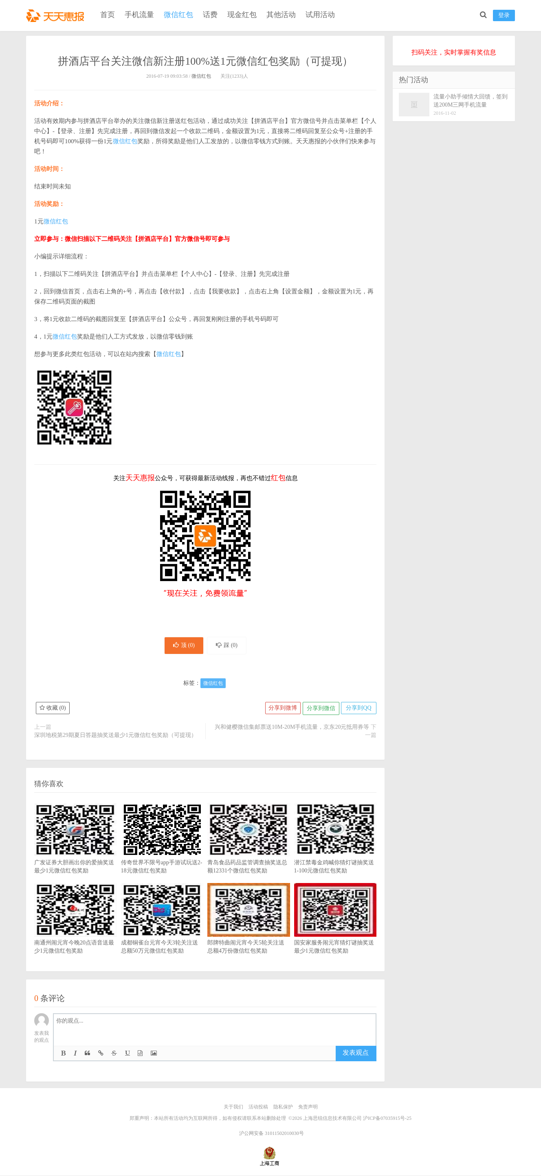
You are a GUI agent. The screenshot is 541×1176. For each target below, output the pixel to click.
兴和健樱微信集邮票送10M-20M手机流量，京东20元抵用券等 (292, 728)
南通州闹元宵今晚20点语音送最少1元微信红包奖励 (75, 932)
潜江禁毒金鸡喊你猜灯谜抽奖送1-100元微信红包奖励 (335, 851)
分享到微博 (280, 709)
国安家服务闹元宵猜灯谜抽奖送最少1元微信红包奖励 (335, 932)
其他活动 (281, 15)
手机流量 (139, 15)
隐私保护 (283, 1108)
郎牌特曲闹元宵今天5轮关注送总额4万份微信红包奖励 (248, 932)
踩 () (228, 646)
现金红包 (242, 15)
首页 (107, 15)
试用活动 (320, 15)
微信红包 (178, 15)
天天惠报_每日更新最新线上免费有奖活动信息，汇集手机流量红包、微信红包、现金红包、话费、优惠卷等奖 (56, 14)
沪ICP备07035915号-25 (387, 1119)
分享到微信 (319, 709)
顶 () (182, 646)
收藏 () (53, 709)
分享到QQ (358, 709)
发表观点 (356, 1054)
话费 (210, 15)
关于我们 (233, 1108)
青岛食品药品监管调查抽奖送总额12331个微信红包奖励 (248, 851)
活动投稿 (258, 1108)
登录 (504, 15)
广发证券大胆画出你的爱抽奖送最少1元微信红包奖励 (75, 851)
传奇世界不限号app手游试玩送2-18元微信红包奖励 (162, 851)
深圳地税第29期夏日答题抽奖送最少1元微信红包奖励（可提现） (115, 736)
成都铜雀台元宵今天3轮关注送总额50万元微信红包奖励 (162, 932)
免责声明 (308, 1108)
